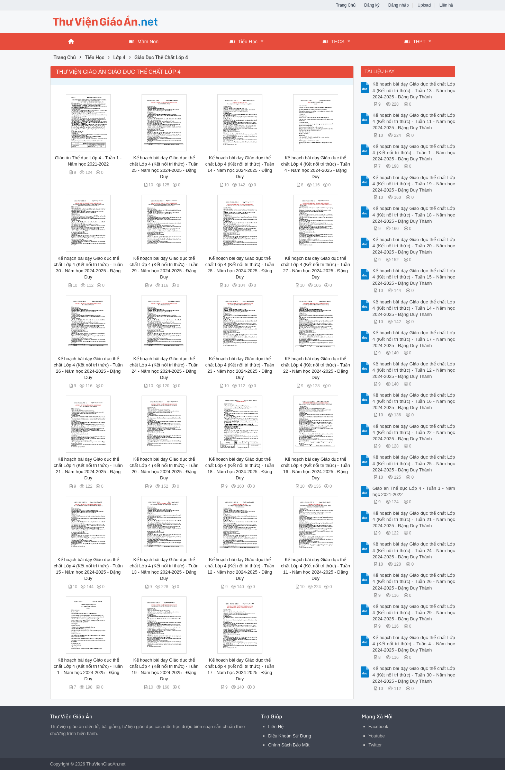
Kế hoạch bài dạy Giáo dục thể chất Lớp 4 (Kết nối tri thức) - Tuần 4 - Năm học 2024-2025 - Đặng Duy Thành (413, 644)
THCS (333, 41)
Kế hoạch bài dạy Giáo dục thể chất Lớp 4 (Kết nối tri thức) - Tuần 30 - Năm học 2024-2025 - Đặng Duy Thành (413, 674)
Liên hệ (446, 5)
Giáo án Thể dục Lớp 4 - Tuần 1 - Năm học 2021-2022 (413, 491)
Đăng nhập (398, 5)
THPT (415, 41)
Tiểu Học (243, 41)
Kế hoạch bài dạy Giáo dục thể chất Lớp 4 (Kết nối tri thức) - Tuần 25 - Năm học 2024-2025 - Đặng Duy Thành (413, 463)
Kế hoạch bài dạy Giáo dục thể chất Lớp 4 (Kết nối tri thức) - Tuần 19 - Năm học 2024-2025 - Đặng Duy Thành (413, 184)
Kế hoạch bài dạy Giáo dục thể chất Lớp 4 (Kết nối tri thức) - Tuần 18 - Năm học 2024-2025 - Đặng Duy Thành (413, 214)
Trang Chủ (345, 5)
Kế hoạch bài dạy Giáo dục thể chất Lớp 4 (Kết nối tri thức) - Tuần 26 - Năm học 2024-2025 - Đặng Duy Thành (413, 581)
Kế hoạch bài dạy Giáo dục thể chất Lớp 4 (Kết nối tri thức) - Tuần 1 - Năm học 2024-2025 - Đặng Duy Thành (413, 152)
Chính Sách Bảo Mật (289, 744)
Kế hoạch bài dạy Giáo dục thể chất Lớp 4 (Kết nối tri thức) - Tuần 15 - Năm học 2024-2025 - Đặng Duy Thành (413, 277)
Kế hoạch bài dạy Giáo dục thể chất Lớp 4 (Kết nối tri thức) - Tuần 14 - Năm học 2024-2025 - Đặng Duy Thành (413, 308)
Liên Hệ (276, 726)
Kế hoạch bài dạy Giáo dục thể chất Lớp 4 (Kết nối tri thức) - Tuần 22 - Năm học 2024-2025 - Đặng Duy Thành (413, 432)
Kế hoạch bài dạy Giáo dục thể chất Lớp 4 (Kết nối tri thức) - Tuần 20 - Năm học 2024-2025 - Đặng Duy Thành (413, 246)
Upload (424, 5)
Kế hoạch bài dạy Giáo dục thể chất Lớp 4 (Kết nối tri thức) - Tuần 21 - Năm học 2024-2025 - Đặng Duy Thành (413, 519)
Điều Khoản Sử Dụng (289, 735)
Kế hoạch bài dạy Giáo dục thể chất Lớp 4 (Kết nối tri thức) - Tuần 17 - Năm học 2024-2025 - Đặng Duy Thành (413, 339)
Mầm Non (144, 41)
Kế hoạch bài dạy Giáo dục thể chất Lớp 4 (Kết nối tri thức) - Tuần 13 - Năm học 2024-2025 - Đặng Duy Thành (413, 90)
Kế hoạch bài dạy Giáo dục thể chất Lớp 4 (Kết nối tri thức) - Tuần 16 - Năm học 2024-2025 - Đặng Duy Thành (413, 401)
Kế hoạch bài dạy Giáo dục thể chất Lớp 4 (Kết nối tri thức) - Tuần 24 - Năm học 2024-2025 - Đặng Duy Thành (413, 550)
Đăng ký (371, 5)
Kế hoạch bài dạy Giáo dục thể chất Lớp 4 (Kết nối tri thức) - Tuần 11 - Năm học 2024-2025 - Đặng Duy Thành (413, 121)
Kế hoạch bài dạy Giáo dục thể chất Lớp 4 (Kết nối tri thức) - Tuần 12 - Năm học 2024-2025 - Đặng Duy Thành (413, 370)
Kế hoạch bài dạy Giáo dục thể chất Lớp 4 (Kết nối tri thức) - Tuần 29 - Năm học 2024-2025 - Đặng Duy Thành (413, 612)
